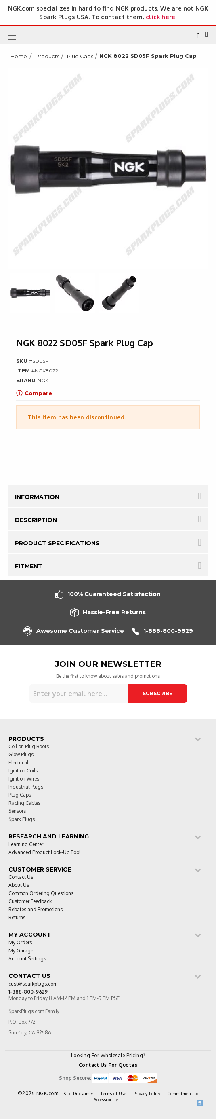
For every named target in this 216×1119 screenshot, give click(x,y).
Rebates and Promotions (35, 909)
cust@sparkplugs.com (32, 984)
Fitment (28, 566)
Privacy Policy (147, 1093)
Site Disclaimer (79, 1093)
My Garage (20, 951)
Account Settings (27, 959)
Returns (16, 917)
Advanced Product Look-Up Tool (44, 852)
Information (37, 497)
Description (36, 520)
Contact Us (20, 877)
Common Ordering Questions (40, 893)
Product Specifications (57, 543)
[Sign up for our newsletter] (78, 693)
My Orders (20, 943)
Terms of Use (113, 1093)
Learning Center (25, 844)
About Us (18, 885)
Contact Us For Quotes (108, 1065)
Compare (34, 393)
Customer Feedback (30, 901)
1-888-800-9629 (162, 631)
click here (160, 16)
